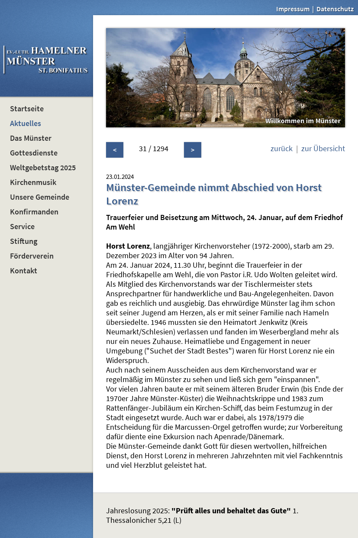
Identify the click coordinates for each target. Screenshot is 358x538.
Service (22, 226)
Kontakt (23, 270)
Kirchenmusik (33, 182)
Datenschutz (335, 8)
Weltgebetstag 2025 (43, 167)
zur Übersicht (323, 148)
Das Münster (31, 138)
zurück (282, 148)
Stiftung (23, 241)
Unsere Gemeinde (39, 197)
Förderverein (32, 256)
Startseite (27, 108)
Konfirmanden (34, 212)
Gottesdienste (34, 153)
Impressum (293, 8)
